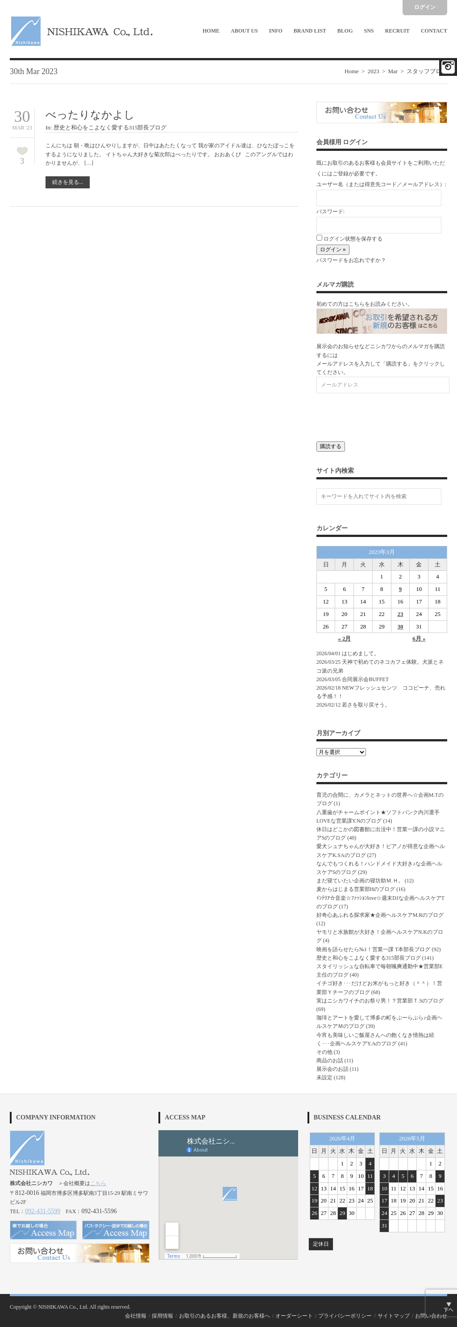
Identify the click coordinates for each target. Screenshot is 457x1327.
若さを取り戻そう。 (366, 705)
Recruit (397, 31)
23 (400, 614)
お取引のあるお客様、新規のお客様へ (224, 1316)
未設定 (324, 1077)
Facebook (448, 67)
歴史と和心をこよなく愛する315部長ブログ (110, 127)
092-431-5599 (42, 1211)
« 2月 (344, 638)
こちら (98, 1183)
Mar (393, 71)
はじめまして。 (360, 653)
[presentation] (384, 415)
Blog (345, 31)
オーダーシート (294, 1316)
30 (400, 626)
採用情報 (162, 1316)
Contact (434, 31)
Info (276, 31)
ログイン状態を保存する (349, 239)
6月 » (418, 638)
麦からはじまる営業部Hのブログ (355, 889)
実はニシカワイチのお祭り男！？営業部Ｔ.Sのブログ (380, 1001)
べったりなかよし (90, 115)
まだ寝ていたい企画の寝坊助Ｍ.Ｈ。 (359, 881)
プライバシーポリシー (345, 1316)
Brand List (310, 31)
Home (211, 31)
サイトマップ (394, 1316)
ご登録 (340, 174)
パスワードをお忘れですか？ (351, 260)
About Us (244, 31)
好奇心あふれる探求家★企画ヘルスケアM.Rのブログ (380, 915)
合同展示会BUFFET (368, 679)
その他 (324, 1052)
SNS (369, 31)
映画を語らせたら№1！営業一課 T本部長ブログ (373, 949)
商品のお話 (329, 1060)
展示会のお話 (332, 1069)
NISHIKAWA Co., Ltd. (63, 1307)
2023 (373, 71)
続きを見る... (67, 182)
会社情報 (135, 1316)
